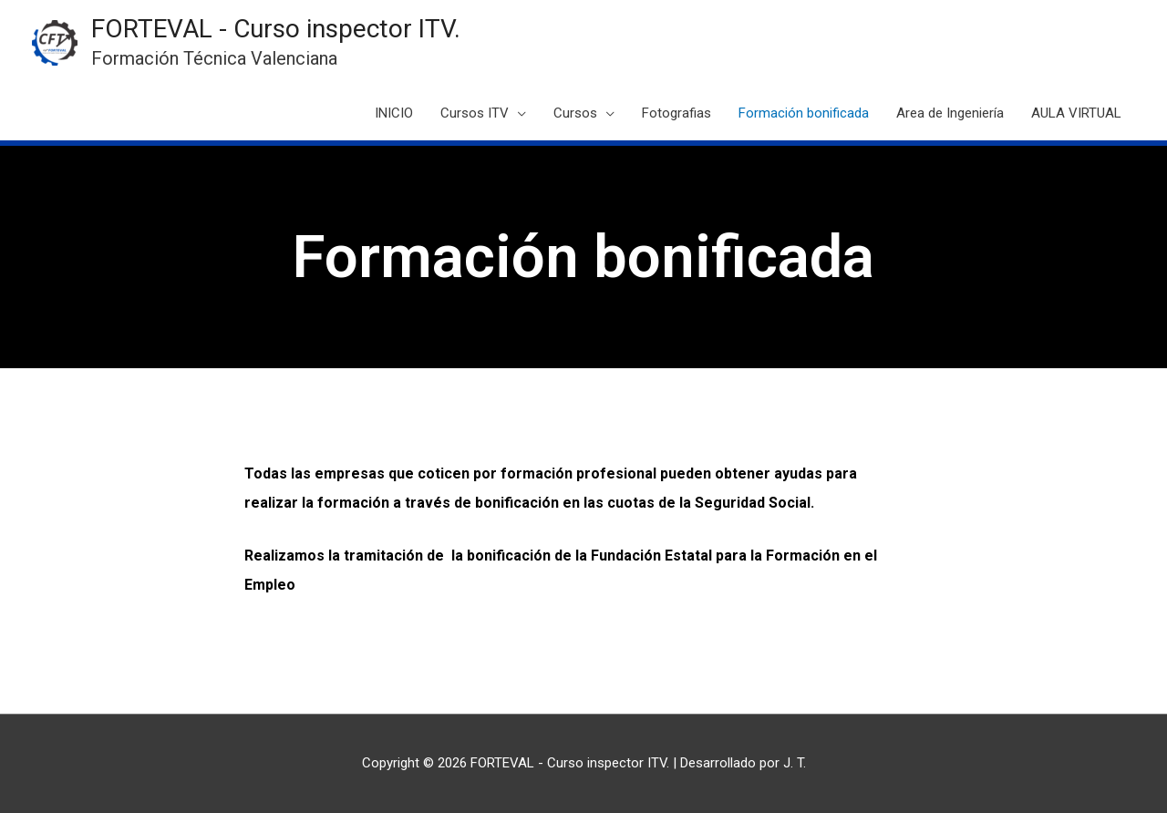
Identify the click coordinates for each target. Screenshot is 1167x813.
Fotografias (676, 113)
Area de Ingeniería (950, 113)
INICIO (394, 113)
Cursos (575, 113)
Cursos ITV (474, 113)
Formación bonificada (803, 113)
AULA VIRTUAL (1076, 113)
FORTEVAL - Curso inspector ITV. (275, 29)
